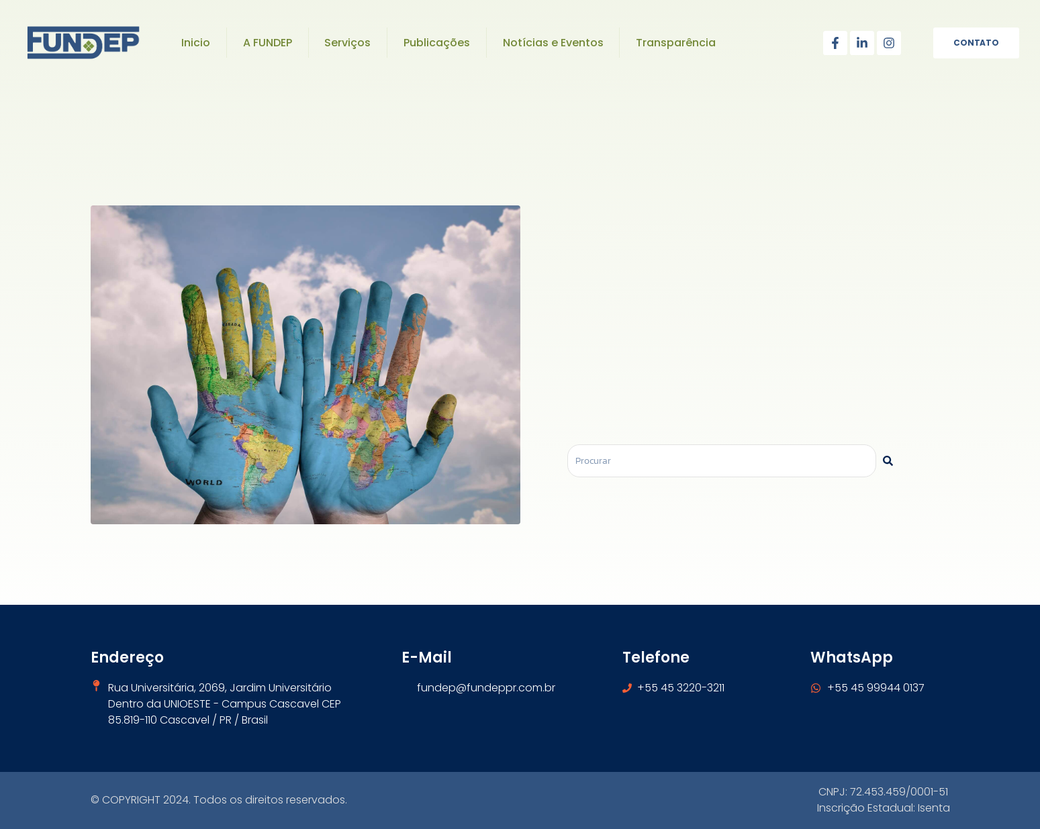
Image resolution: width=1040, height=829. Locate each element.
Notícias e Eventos (553, 42)
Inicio (195, 42)
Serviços (347, 42)
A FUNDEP (267, 42)
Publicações (437, 42)
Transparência (676, 42)
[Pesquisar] (888, 460)
